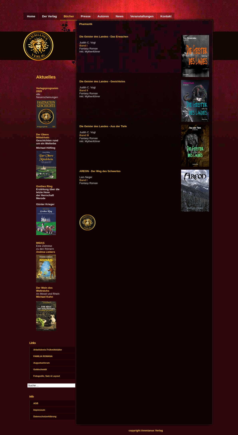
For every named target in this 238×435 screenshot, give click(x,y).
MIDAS (40, 242)
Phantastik (85, 24)
